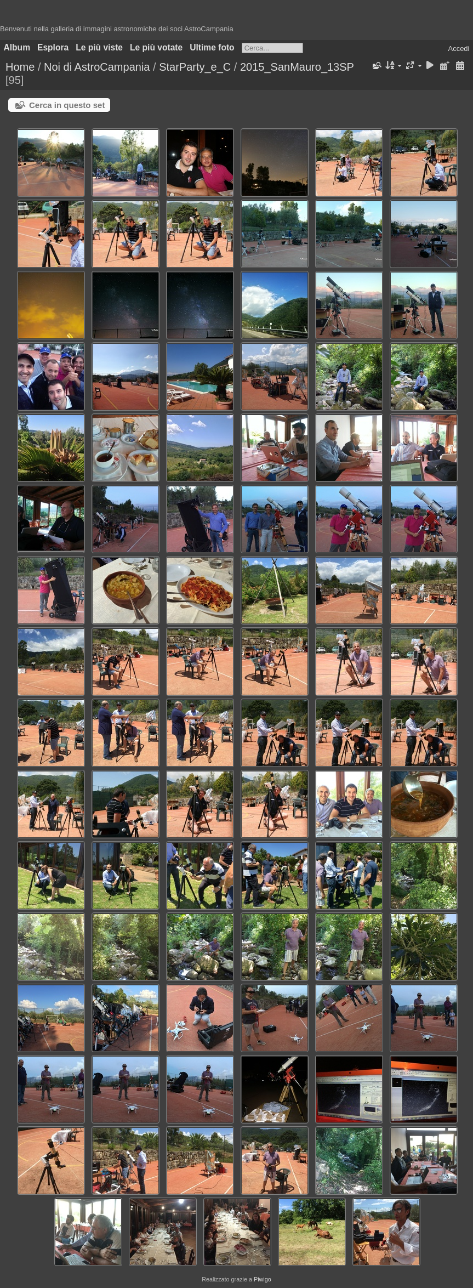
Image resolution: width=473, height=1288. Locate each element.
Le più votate (156, 47)
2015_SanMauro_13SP (297, 67)
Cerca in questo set (67, 105)
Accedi (458, 48)
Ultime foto (212, 47)
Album (17, 47)
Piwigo (262, 1279)
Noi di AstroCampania (97, 67)
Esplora (53, 47)
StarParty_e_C (195, 67)
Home (20, 67)
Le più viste (99, 47)
